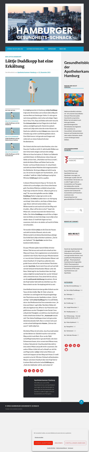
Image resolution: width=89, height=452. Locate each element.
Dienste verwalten (39, 437)
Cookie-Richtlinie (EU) (15, 49)
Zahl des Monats (71, 335)
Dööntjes (69, 294)
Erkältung (69, 299)
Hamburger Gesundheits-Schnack (26, 406)
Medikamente (70, 311)
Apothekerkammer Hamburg (27, 72)
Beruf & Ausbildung (72, 286)
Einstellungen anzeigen (75, 443)
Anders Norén (17, 409)
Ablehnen (59, 443)
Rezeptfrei (69, 326)
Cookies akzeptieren (43, 443)
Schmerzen (69, 331)
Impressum (70, 448)
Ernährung (69, 303)
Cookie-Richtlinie (51, 448)
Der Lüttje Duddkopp (13, 56)
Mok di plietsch (71, 322)
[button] (25, 370)
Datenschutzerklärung (61, 448)
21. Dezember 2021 (45, 72)
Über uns (62, 49)
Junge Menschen (71, 307)
